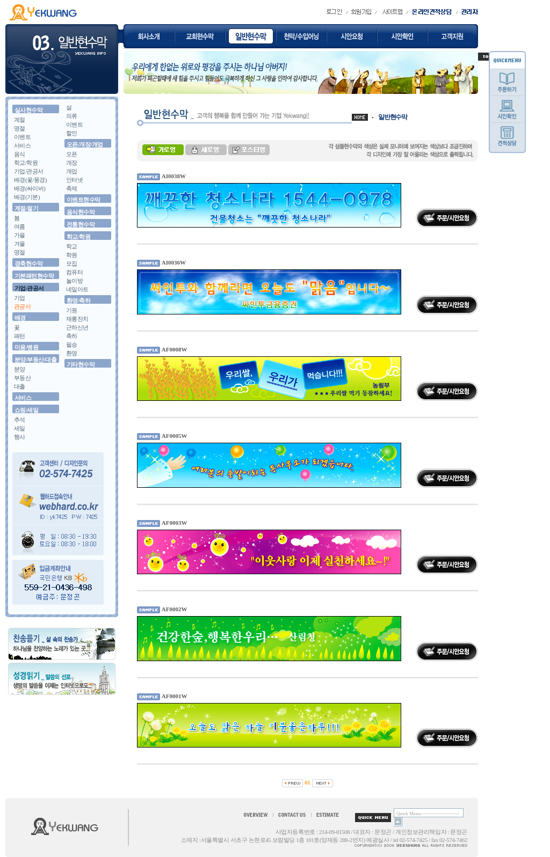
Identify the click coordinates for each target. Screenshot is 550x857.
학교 (71, 246)
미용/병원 (26, 347)
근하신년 (77, 327)
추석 (19, 419)
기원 (71, 310)
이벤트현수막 (83, 199)
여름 (19, 226)
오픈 (71, 154)
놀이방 (74, 280)
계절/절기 (26, 208)
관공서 (22, 306)
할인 (71, 133)
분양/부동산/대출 (35, 359)
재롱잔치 (77, 319)
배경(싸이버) (29, 188)
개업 (71, 171)
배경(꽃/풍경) (30, 180)
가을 (19, 235)
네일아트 (77, 289)
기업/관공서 (29, 171)
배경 (20, 317)
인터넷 (74, 180)
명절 (19, 128)
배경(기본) (27, 197)
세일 (19, 428)
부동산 (22, 378)
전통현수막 (81, 224)
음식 (19, 154)
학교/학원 (26, 162)
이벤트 (22, 137)
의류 (71, 116)
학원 (71, 255)
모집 (71, 263)
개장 (71, 162)
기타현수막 (81, 364)
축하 (71, 336)
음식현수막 (81, 212)
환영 (71, 353)
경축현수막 (28, 263)
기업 (19, 298)
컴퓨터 (74, 272)
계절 (19, 119)
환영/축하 (78, 300)
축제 (71, 188)
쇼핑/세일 (26, 410)
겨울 (19, 243)
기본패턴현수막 (34, 276)
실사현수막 (28, 110)
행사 (19, 437)
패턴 (19, 336)
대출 (19, 386)
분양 (19, 369)
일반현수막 (392, 117)
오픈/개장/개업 (85, 144)
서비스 (22, 145)
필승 (71, 344)
